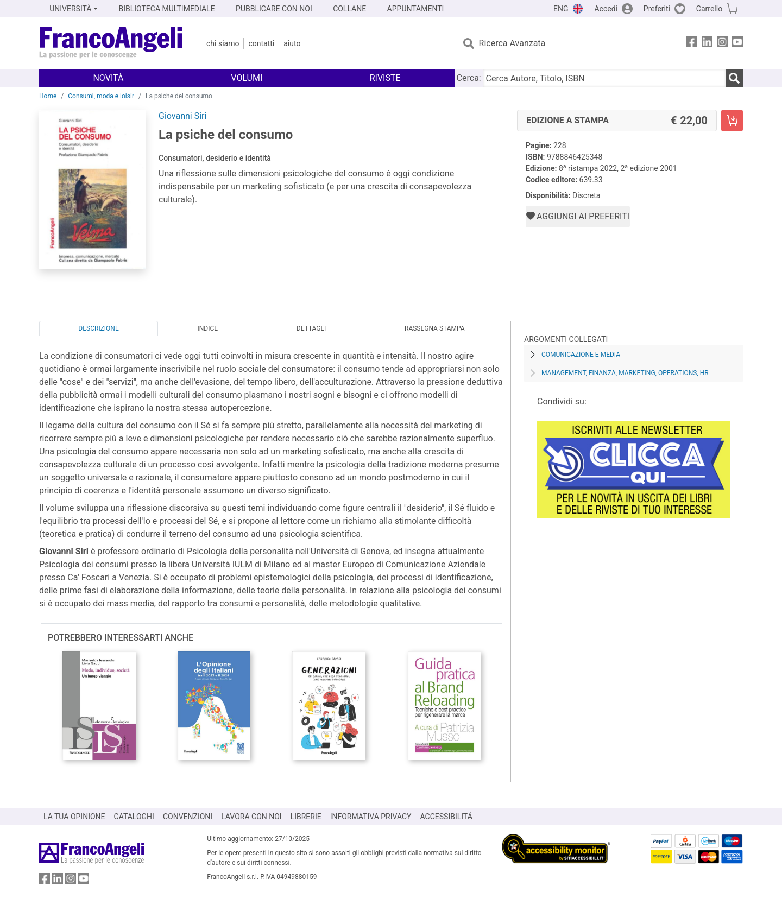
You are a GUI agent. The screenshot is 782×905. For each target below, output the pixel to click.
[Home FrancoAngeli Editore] (111, 43)
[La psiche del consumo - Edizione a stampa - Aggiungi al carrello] (732, 120)
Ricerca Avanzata (512, 43)
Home (47, 96)
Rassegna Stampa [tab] (435, 328)
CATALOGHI (134, 816)
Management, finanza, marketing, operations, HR (625, 373)
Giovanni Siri (182, 116)
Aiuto (291, 43)
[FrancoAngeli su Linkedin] (707, 43)
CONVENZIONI (187, 816)
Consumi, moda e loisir (101, 96)
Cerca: (469, 78)
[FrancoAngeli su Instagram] (722, 43)
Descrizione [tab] (98, 328)
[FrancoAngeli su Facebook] (691, 43)
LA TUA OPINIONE (74, 816)
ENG (560, 8)
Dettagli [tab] (311, 328)
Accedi (605, 8)
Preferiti (657, 8)
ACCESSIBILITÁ (446, 816)
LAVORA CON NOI (251, 816)
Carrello (709, 8)
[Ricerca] (734, 78)
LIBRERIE (306, 816)
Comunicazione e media (580, 354)
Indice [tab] (207, 328)
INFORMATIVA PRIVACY (371, 816)
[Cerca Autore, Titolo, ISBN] (604, 78)
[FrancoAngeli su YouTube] (737, 43)
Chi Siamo (222, 43)
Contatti (261, 43)
